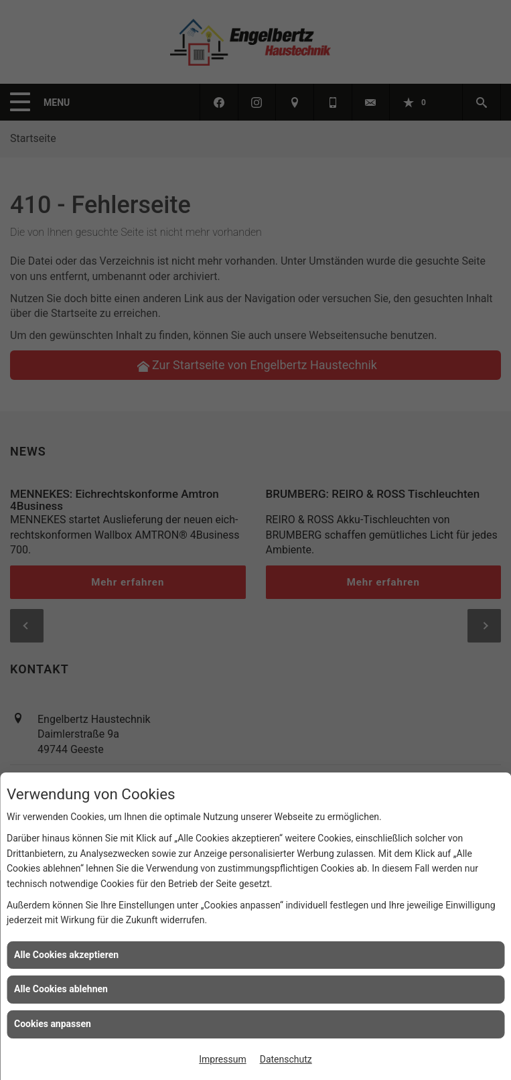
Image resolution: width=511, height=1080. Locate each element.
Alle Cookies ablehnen (61, 989)
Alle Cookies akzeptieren (66, 954)
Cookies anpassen (52, 1023)
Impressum (222, 1059)
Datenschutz (286, 1059)
